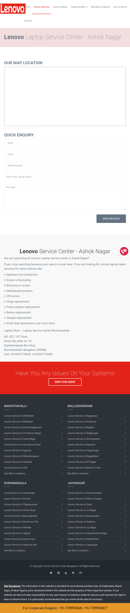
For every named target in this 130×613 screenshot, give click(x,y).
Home (27, 7)
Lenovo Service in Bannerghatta (20, 516)
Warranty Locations (100, 7)
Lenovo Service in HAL (16, 467)
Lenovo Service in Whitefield (19, 415)
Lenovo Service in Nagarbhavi (83, 456)
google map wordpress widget (20, 127)
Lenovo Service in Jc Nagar (82, 510)
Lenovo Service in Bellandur (18, 421)
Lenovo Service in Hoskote (18, 462)
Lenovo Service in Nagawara (82, 415)
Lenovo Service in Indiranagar (19, 493)
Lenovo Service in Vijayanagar (83, 450)
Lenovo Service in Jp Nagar (82, 527)
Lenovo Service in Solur (80, 504)
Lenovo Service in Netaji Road (83, 539)
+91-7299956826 (70, 608)
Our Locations (120, 7)
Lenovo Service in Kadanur (81, 521)
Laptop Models (79, 7)
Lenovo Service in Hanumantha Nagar (87, 533)
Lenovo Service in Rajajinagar (83, 433)
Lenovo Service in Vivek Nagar (20, 439)
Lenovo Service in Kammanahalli (85, 493)
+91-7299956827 (95, 608)
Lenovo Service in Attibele (17, 527)
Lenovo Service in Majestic (81, 444)
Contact (28, 20)
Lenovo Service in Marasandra (83, 516)
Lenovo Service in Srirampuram (84, 439)
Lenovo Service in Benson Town (84, 467)
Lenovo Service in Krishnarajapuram (23, 427)
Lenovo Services (42, 7)
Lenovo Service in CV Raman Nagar (22, 433)
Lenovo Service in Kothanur (82, 421)
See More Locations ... (15, 473)
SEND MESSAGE (111, 218)
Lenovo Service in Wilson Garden (85, 498)
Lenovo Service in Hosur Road (20, 510)
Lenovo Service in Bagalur (81, 427)
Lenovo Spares (60, 7)
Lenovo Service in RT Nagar (82, 462)
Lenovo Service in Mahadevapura (21, 456)
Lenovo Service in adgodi (17, 533)
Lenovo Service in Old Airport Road (22, 444)
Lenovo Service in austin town (19, 539)
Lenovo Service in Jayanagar (83, 544)
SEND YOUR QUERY (65, 382)
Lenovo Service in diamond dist (20, 544)
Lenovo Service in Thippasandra (20, 504)
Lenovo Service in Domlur (17, 498)
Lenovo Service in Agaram (17, 450)
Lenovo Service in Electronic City (21, 521)
